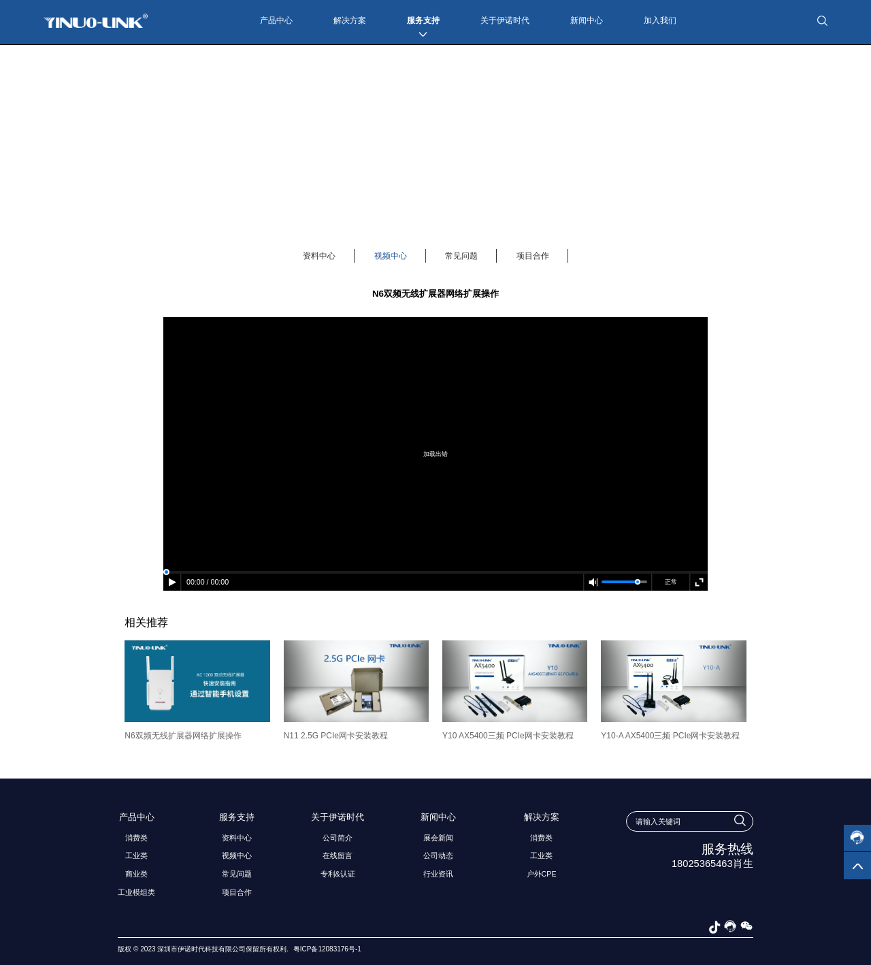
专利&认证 (338, 874)
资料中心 (319, 256)
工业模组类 (136, 892)
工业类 (136, 855)
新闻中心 (586, 20)
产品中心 (276, 20)
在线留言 (337, 855)
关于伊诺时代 (504, 20)
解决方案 (349, 20)
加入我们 (660, 20)
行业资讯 (438, 874)
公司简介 (337, 838)
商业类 (136, 874)
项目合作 (532, 256)
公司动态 (438, 855)
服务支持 (423, 20)
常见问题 (461, 256)
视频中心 (390, 256)
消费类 (136, 838)
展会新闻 (438, 838)
